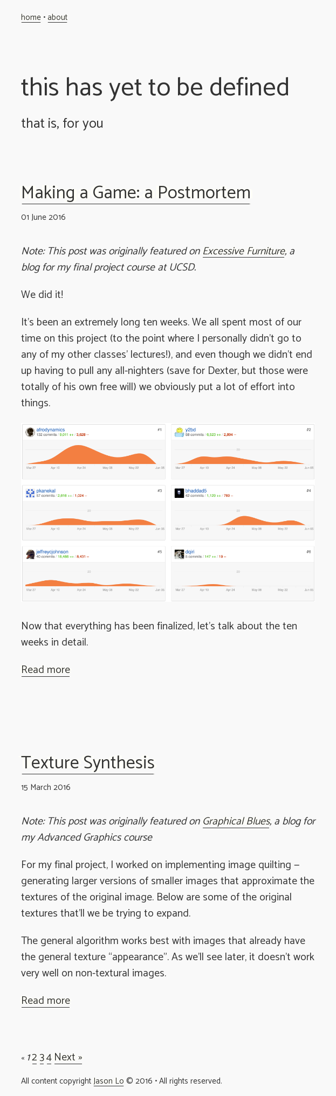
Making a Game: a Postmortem (136, 193)
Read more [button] (45, 670)
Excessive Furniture (243, 251)
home (31, 17)
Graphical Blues (236, 821)
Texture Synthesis (88, 763)
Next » (68, 1057)
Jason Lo (108, 1081)
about (57, 17)
